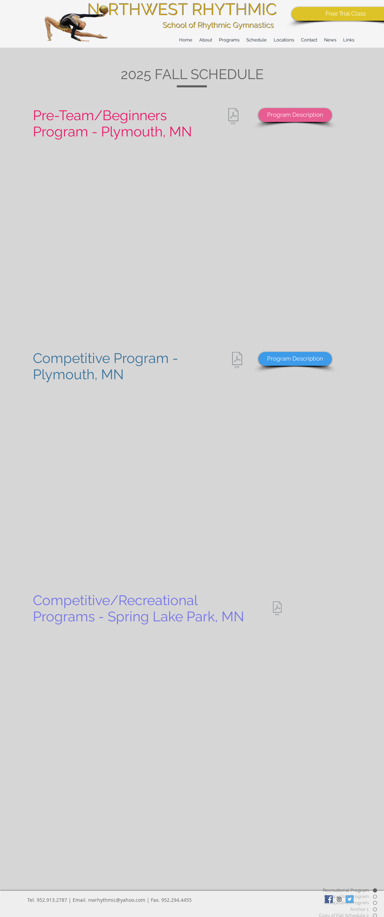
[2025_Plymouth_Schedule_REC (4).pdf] (233, 117)
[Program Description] (295, 115)
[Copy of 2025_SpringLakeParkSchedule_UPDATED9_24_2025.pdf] (277, 609)
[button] (256, 40)
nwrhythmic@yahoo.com (116, 900)
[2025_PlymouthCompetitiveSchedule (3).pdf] (237, 361)
